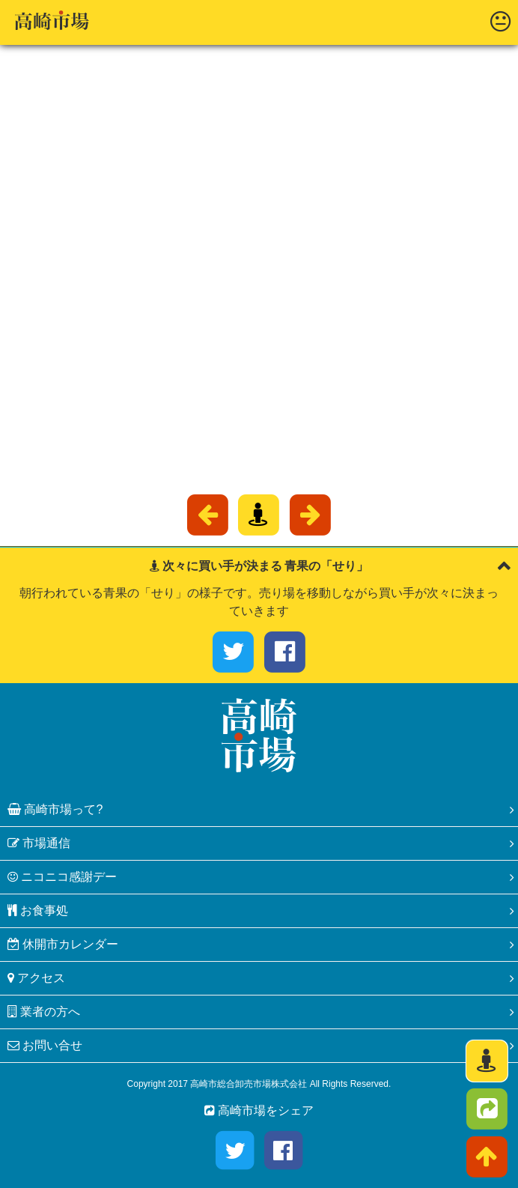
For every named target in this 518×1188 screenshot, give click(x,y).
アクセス (36, 978)
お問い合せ (44, 1045)
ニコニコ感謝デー (62, 876)
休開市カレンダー (62, 944)
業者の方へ (43, 1011)
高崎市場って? (55, 809)
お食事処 (37, 910)
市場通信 (38, 843)
